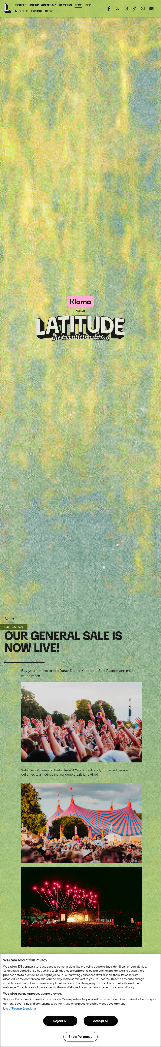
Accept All (100, 1021)
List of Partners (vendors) (19, 1008)
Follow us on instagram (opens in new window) (126, 8)
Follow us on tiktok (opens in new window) (134, 8)
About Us (21, 11)
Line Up (34, 5)
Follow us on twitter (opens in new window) (117, 8)
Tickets (20, 5)
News (78, 5)
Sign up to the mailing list (151, 8)
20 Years (65, 5)
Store (49, 11)
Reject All (60, 1021)
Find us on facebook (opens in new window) (109, 8)
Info (88, 5)
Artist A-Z (48, 5)
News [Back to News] (9, 619)
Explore (37, 11)
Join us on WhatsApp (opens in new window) (143, 8)
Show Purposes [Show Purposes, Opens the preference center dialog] (80, 1036)
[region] (80, 1000)
